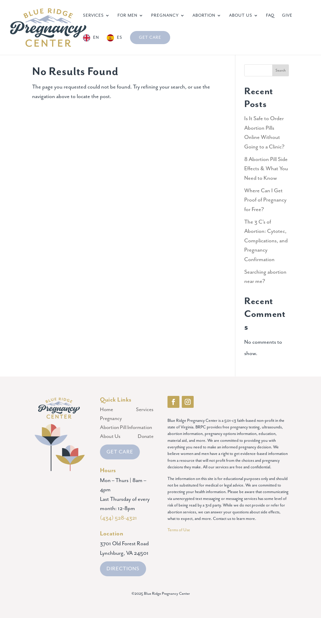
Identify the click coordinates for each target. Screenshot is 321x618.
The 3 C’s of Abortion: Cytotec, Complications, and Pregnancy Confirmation (266, 241)
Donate (146, 436)
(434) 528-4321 (118, 518)
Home (106, 410)
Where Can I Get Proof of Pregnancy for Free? (265, 200)
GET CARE (120, 452)
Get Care (150, 37)
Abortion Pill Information (126, 427)
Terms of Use (179, 530)
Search (280, 70)
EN (96, 37)
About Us (240, 15)
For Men (127, 15)
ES (119, 37)
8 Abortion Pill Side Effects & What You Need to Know (266, 168)
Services (93, 15)
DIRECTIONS (123, 569)
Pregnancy (165, 15)
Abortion (203, 15)
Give (287, 15)
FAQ (270, 15)
